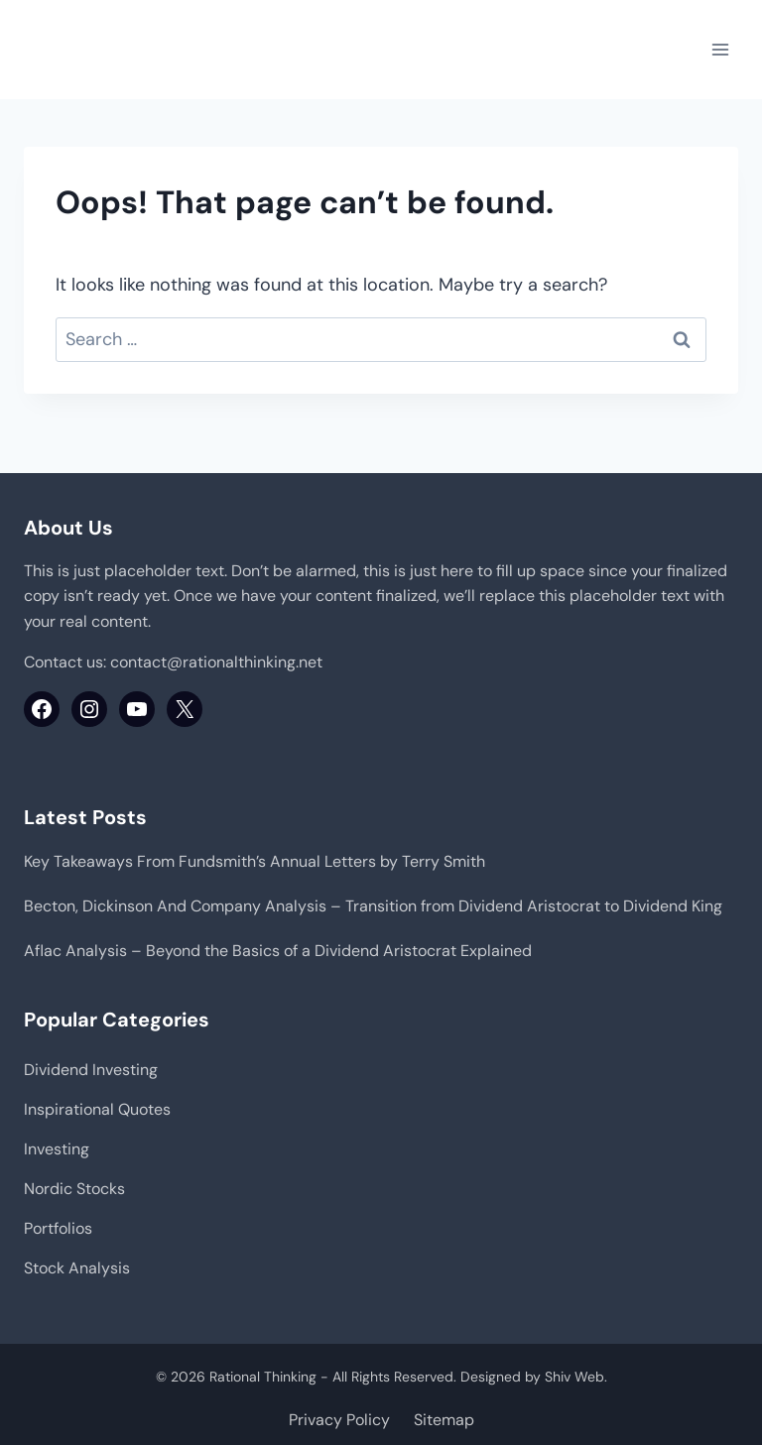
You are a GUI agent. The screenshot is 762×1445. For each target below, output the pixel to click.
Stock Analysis (77, 1268)
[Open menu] (719, 49)
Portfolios (58, 1228)
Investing (56, 1149)
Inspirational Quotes (97, 1109)
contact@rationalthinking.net (216, 662)
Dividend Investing (91, 1069)
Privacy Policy (339, 1419)
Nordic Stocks (74, 1188)
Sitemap (444, 1419)
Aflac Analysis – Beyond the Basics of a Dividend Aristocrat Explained (278, 950)
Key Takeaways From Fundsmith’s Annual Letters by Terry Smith (254, 861)
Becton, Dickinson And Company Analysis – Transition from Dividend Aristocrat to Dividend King (373, 906)
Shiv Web (574, 1376)
